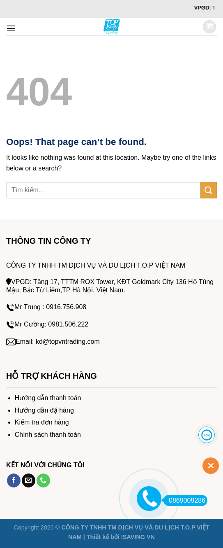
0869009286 (184, 500)
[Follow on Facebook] (14, 480)
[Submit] (208, 190)
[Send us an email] (28, 480)
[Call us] (43, 480)
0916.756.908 (66, 306)
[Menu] (11, 28)
